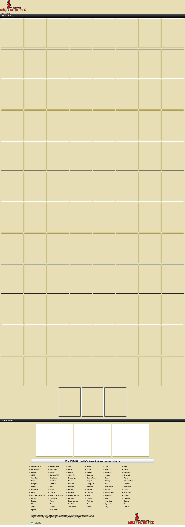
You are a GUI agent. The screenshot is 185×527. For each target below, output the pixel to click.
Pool (106, 498)
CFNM (33, 475)
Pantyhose (53, 498)
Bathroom (53, 469)
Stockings (127, 504)
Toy (106, 507)
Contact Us (37, 523)
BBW (70, 469)
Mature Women (73, 495)
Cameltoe (127, 472)
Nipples (107, 495)
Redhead (90, 501)
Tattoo (33, 507)
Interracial (34, 489)
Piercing (71, 498)
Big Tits (34, 472)
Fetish (70, 481)
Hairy (51, 486)
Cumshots (34, 478)
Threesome (72, 507)
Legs (33, 492)
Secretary (108, 501)
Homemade (109, 486)
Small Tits (71, 504)
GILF (107, 484)
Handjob (71, 486)
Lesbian (52, 492)
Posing (33, 501)
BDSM (89, 469)
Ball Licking (35, 469)
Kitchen (89, 489)
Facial (33, 481)
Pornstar (127, 498)
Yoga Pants (54, 510)
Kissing (70, 489)
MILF (88, 495)
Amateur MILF (36, 466)
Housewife (127, 486)
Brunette (108, 472)
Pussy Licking (73, 501)
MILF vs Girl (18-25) (56, 495)
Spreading (108, 504)
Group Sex (90, 484)
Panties (33, 498)
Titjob (89, 507)
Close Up (71, 475)
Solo (88, 504)
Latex (126, 489)
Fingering (90, 481)
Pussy (52, 501)
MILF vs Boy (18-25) (38, 495)
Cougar (107, 475)
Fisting (107, 481)
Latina (107, 489)
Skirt (51, 504)
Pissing (89, 498)
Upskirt (33, 510)
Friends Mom (128, 481)
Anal (69, 466)
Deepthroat (53, 478)
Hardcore (90, 486)
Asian (89, 466)
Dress (107, 478)
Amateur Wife (54, 466)
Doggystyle (72, 478)
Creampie (127, 475)
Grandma (127, 484)
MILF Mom (127, 492)
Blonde (70, 472)
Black (52, 472)
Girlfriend (53, 484)
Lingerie (71, 492)
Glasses (71, 484)
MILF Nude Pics (7, 16)
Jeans (52, 489)
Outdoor (127, 495)
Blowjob (89, 472)
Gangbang (34, 484)
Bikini (126, 469)
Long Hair (90, 492)
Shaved (126, 501)
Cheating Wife (54, 475)
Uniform (126, 507)
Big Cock (108, 469)
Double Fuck (91, 478)
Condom (90, 475)
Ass (106, 466)
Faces (126, 478)
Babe (125, 466)
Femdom (53, 481)
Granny (33, 486)
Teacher (52, 507)
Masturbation (109, 492)
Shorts (33, 504)
